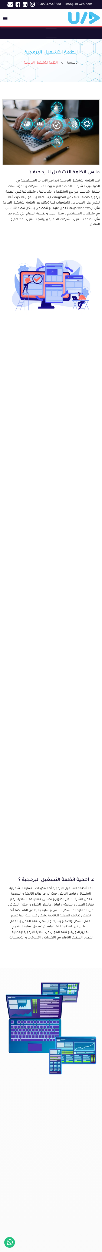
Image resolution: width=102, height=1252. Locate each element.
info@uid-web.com (78, 4)
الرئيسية (73, 63)
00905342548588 (48, 4)
